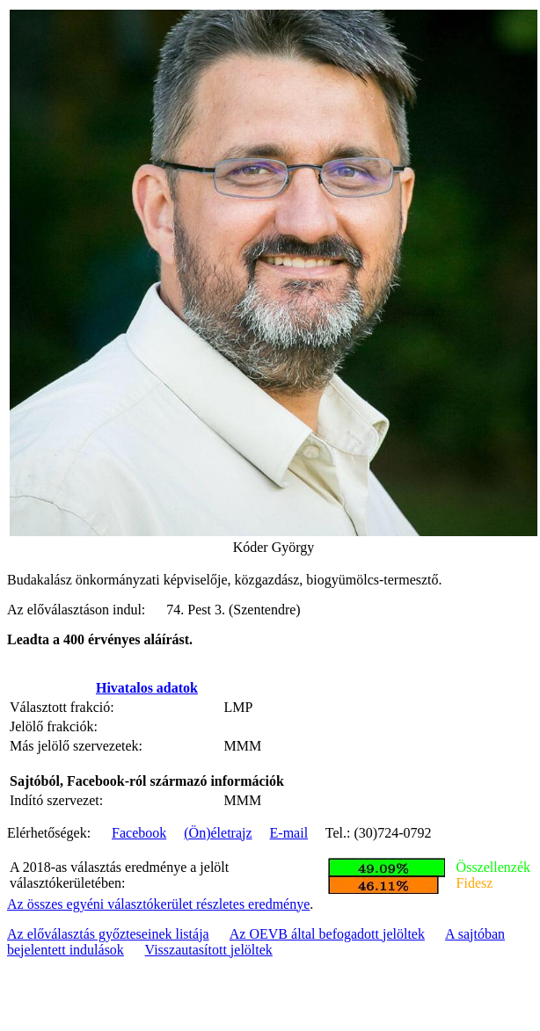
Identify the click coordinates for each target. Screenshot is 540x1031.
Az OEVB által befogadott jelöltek (327, 933)
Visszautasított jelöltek (209, 949)
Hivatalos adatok (147, 687)
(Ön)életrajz (218, 832)
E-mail (289, 832)
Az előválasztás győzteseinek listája (108, 933)
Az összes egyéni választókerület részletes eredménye (158, 904)
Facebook (139, 832)
